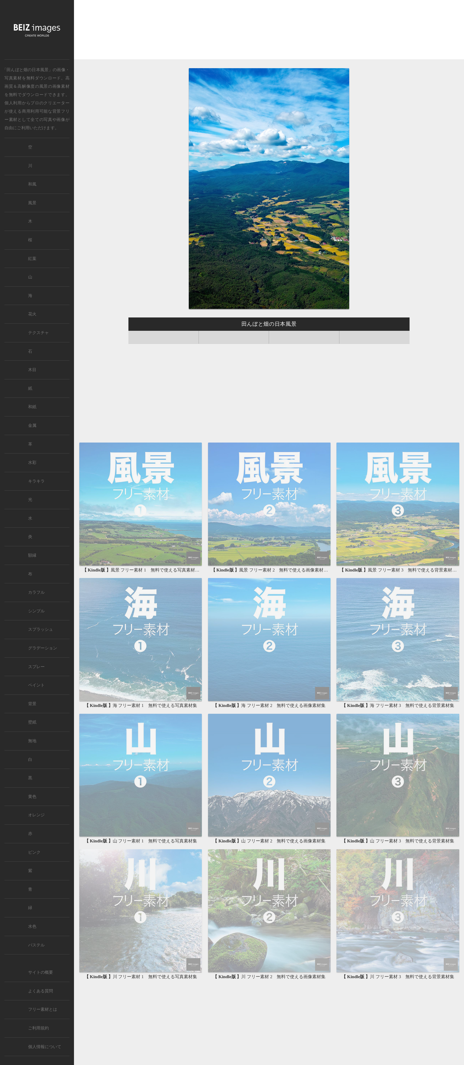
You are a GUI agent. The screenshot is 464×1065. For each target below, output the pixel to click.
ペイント (36, 685)
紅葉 (32, 258)
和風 (32, 184)
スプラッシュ (40, 629)
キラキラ (36, 481)
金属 (32, 425)
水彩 (32, 462)
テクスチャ (38, 332)
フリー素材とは (42, 1009)
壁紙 (32, 722)
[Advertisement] (269, 30)
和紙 (32, 407)
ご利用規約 (38, 1028)
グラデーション (42, 648)
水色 (32, 926)
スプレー (36, 667)
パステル (36, 945)
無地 (32, 741)
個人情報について (44, 1047)
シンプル (36, 611)
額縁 (32, 555)
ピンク (34, 852)
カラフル (36, 592)
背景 (32, 704)
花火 (32, 314)
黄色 (32, 796)
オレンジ (36, 815)
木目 (32, 370)
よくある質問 (40, 991)
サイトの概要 (40, 972)
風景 (43, 86)
